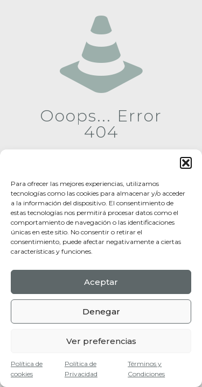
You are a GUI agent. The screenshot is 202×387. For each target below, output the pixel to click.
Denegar (101, 311)
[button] (185, 162)
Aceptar (101, 282)
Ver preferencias (101, 341)
